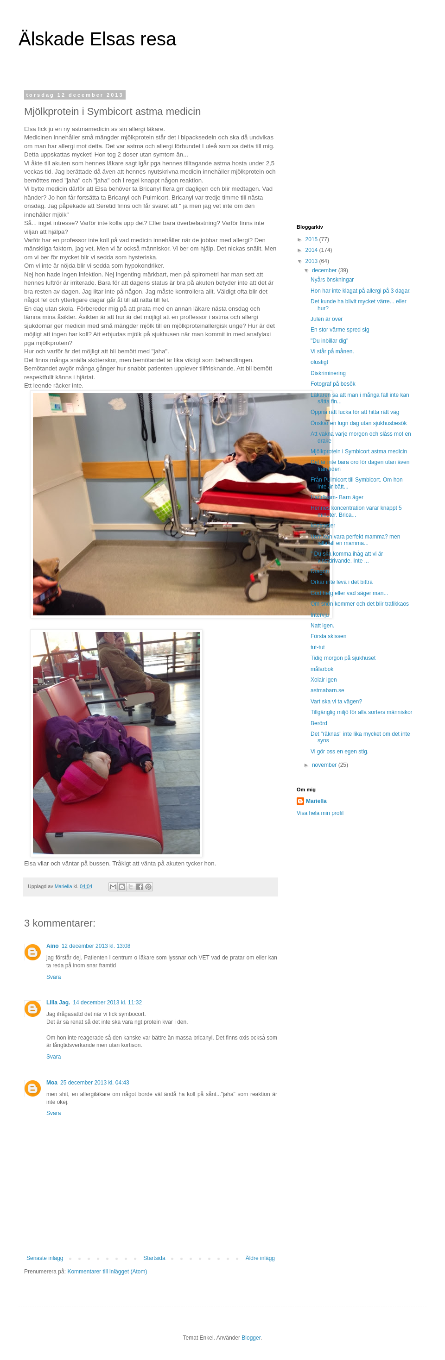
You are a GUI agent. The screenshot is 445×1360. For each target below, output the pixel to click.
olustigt (319, 362)
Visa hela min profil (320, 813)
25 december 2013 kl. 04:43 (94, 1082)
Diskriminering (328, 373)
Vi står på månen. (332, 351)
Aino (52, 946)
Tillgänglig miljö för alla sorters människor (362, 712)
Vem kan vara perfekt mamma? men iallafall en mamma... (355, 539)
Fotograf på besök (333, 384)
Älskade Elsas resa (97, 39)
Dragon (320, 571)
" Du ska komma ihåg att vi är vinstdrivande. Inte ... (347, 557)
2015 (312, 239)
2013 (312, 261)
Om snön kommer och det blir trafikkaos (360, 604)
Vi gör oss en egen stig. (340, 751)
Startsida (154, 1258)
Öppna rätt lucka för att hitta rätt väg (355, 412)
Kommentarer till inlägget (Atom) (107, 1271)
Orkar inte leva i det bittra (342, 582)
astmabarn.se (327, 690)
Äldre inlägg (260, 1258)
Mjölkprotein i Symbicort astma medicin (359, 451)
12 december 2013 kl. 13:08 (96, 946)
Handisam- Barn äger (337, 497)
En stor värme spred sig (340, 329)
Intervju (320, 615)
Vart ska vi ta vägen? (336, 701)
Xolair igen (324, 680)
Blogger (251, 1338)
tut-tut (318, 647)
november (325, 765)
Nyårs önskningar (332, 279)
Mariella (316, 801)
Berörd (319, 723)
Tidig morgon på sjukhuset (343, 658)
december (325, 270)
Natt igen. (322, 625)
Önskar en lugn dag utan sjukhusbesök (359, 423)
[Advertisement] (355, 150)
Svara (53, 977)
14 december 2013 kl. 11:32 (107, 1002)
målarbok (322, 669)
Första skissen (328, 636)
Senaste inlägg (44, 1258)
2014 (312, 250)
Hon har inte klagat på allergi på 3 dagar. (361, 291)
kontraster (323, 525)
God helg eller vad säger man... (349, 593)
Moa (51, 1082)
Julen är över (327, 319)
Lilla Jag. (58, 1002)
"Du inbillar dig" (329, 341)
